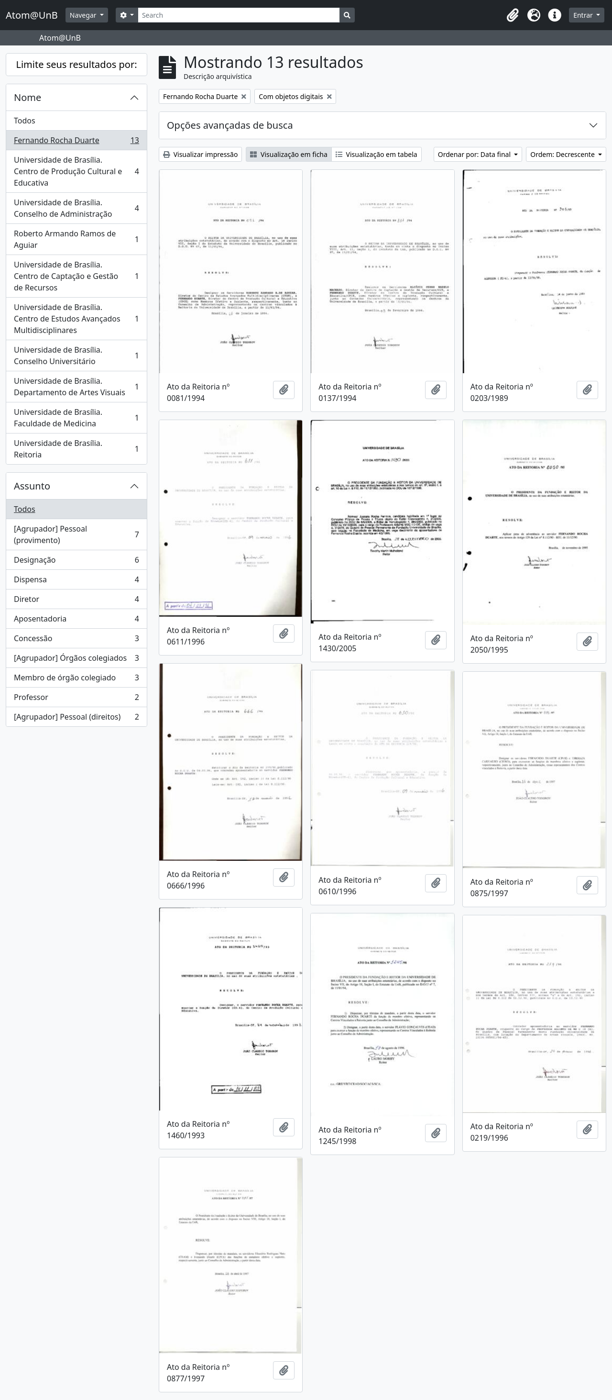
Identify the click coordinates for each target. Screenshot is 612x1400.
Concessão (76, 640)
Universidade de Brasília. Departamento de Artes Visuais (76, 387)
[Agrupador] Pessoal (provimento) (76, 534)
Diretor (76, 601)
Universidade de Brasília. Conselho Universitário (76, 355)
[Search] (239, 15)
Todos (24, 120)
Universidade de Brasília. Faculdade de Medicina (76, 418)
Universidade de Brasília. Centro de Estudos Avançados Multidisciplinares (76, 318)
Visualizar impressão (200, 154)
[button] (512, 15)
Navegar (84, 15)
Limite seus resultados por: (76, 64)
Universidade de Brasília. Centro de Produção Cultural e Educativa (76, 171)
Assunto (32, 485)
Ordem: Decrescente (563, 154)
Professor (76, 699)
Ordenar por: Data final (475, 154)
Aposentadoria (76, 621)
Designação (76, 562)
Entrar (583, 15)
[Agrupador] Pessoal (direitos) (76, 718)
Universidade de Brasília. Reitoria (76, 449)
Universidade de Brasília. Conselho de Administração (76, 208)
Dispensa (76, 581)
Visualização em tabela (376, 154)
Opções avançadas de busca (230, 125)
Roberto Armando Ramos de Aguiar (76, 239)
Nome (27, 97)
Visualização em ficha (289, 154)
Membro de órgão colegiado (76, 680)
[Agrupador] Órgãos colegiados (76, 660)
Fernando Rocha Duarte (76, 142)
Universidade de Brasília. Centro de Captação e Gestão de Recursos (76, 276)
